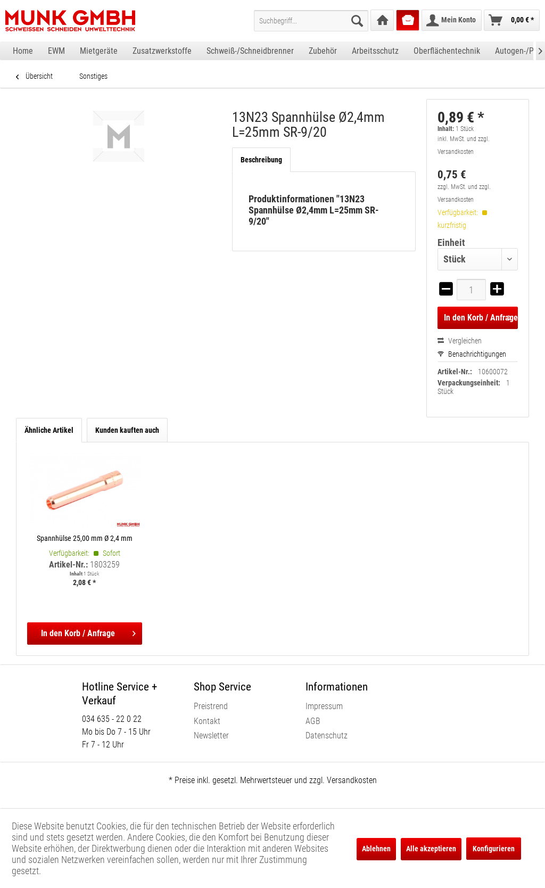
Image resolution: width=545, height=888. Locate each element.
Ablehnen (376, 848)
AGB (312, 721)
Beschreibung (261, 159)
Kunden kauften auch (127, 430)
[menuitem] (311, 20)
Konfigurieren (494, 848)
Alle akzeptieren (431, 848)
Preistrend (211, 706)
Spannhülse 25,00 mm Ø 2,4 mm (85, 538)
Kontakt (207, 721)
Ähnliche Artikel (48, 430)
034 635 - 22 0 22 (112, 719)
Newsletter (211, 735)
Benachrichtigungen (471, 354)
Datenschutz (326, 735)
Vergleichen (459, 340)
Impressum (324, 706)
